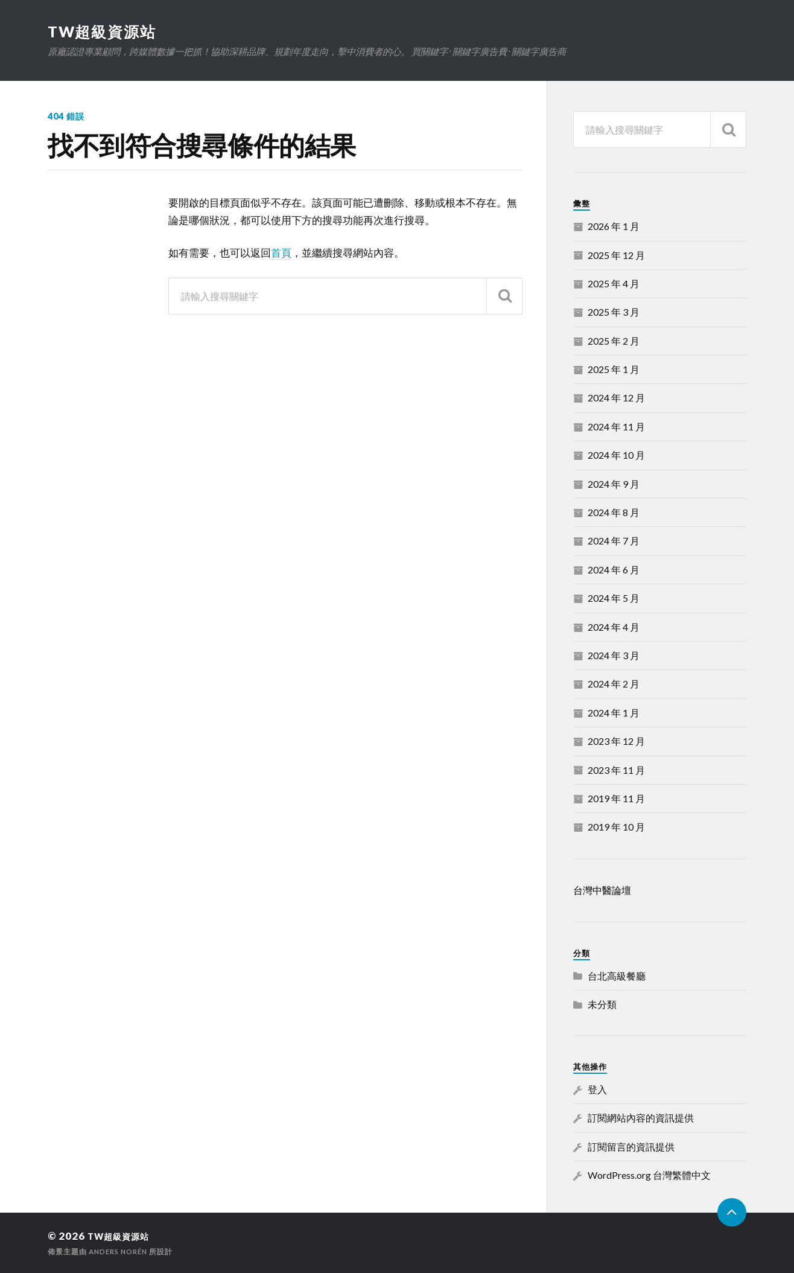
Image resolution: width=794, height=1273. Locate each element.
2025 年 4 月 (614, 283)
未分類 (602, 1004)
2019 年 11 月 (616, 798)
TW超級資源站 (104, 31)
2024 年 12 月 (616, 397)
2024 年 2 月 (614, 683)
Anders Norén (121, 1250)
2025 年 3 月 (614, 311)
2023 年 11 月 (616, 769)
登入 (597, 1089)
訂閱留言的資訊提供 (631, 1146)
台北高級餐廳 (617, 975)
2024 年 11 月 (616, 426)
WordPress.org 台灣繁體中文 (649, 1175)
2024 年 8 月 (614, 512)
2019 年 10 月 (616, 826)
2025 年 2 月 (614, 340)
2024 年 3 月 (614, 655)
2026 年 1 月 (614, 226)
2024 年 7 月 (614, 540)
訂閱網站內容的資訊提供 (641, 1117)
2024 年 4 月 (614, 626)
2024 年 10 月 (616, 455)
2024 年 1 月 (614, 712)
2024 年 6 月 (614, 569)
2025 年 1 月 (614, 369)
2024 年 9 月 (614, 483)
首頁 (281, 252)
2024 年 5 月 (614, 598)
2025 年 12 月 (616, 254)
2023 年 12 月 (616, 741)
